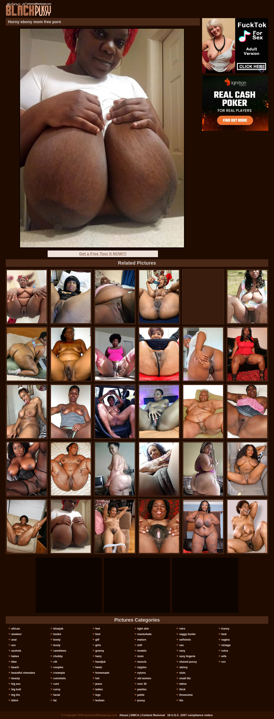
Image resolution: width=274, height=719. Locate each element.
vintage (226, 645)
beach (15, 667)
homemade (102, 672)
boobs (57, 634)
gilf (97, 639)
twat (224, 634)
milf (139, 645)
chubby (58, 656)
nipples (141, 667)
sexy (182, 650)
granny (99, 650)
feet (97, 628)
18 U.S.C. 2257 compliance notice (190, 715)
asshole (16, 650)
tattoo (183, 683)
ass (13, 645)
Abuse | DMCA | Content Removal (142, 715)
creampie (59, 672)
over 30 (141, 683)
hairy (98, 656)
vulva (224, 650)
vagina (225, 639)
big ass (15, 683)
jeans (98, 683)
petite (140, 694)
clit (55, 661)
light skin (143, 628)
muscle (141, 661)
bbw (14, 661)
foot (97, 634)
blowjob (58, 628)
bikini (14, 700)
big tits (15, 694)
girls (98, 645)
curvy (56, 689)
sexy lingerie (187, 656)
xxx (223, 661)
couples (58, 667)
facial (56, 694)
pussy (141, 700)
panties (141, 689)
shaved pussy (188, 661)
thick (182, 689)
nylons (141, 672)
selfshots (185, 639)
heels (98, 667)
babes (15, 656)
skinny (183, 667)
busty (56, 645)
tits (181, 700)
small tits (185, 678)
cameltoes (59, 650)
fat (55, 700)
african (15, 628)
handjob (100, 661)
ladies (99, 689)
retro (182, 628)
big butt (16, 689)
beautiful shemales (23, 672)
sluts (182, 672)
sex (181, 645)
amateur (16, 634)
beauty (15, 678)
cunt (56, 683)
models (141, 650)
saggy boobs (187, 634)
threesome (186, 694)
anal (14, 639)
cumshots (59, 678)
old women (144, 678)
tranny (225, 628)
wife (223, 656)
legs (98, 694)
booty (57, 639)
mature (141, 639)
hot (97, 678)
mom (140, 656)
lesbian (99, 700)
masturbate (144, 634)
